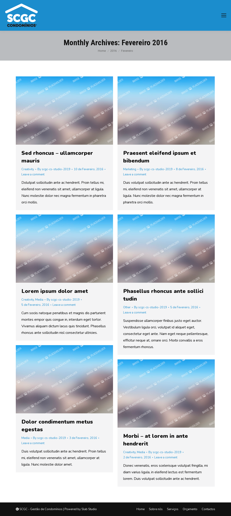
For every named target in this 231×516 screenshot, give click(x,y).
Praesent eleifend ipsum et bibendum (159, 156)
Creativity (27, 169)
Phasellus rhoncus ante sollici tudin (163, 294)
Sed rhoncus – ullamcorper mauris (57, 156)
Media (39, 300)
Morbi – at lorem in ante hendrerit (155, 439)
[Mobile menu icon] (223, 15)
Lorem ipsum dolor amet (54, 291)
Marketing (129, 169)
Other (127, 307)
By (53, 169)
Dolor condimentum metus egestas (57, 425)
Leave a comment (32, 174)
